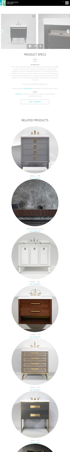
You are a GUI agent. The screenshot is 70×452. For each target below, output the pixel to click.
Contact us (18, 94)
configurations (27, 88)
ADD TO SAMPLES (35, 102)
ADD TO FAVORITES (34, 178)
